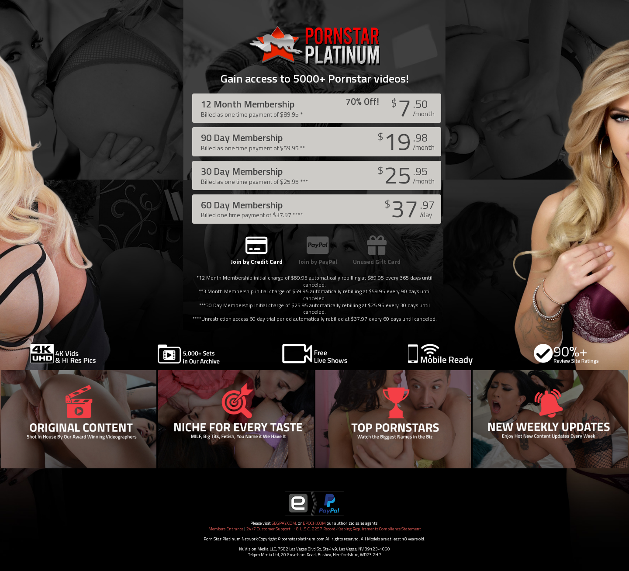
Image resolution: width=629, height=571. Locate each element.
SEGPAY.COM (284, 523)
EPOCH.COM (314, 523)
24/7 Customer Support (268, 529)
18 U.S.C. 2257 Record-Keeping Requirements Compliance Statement (357, 529)
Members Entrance (225, 529)
